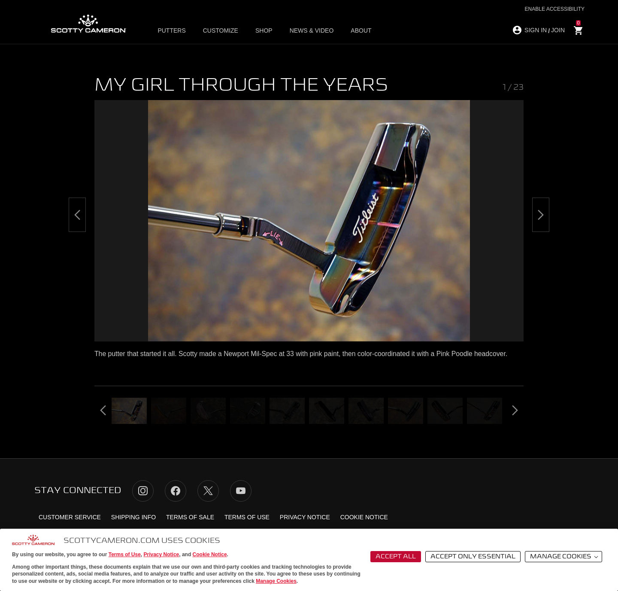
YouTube (240, 491)
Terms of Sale (190, 517)
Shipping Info (133, 517)
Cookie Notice (210, 554)
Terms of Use (125, 554)
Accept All (396, 557)
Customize (220, 30)
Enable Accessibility (555, 9)
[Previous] (77, 215)
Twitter (208, 491)
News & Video (312, 30)
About (361, 30)
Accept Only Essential (472, 557)
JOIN (558, 30)
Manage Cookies (276, 581)
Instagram (143, 491)
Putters (171, 30)
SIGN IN (535, 30)
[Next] (540, 215)
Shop (264, 30)
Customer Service (70, 517)
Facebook (175, 491)
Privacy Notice (161, 554)
